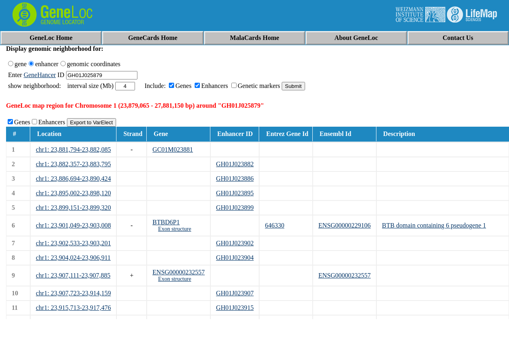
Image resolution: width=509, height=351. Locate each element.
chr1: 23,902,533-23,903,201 (73, 243)
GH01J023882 (234, 164)
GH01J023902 (234, 243)
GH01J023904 (234, 257)
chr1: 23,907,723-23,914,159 (73, 293)
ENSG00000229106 (344, 225)
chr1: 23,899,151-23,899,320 (73, 207)
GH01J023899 (234, 207)
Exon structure (174, 229)
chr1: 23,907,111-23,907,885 (73, 275)
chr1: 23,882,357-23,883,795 (73, 164)
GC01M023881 (172, 149)
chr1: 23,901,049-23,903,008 (73, 225)
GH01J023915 (234, 307)
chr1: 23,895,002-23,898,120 (73, 193)
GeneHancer (40, 74)
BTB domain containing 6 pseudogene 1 (434, 225)
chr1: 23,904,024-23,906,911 (73, 257)
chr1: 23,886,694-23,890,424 (73, 178)
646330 (274, 225)
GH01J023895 (234, 193)
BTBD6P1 (166, 222)
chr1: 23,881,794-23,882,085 (73, 149)
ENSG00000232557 (178, 272)
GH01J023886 (234, 178)
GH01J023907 (234, 293)
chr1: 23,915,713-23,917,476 (73, 307)
